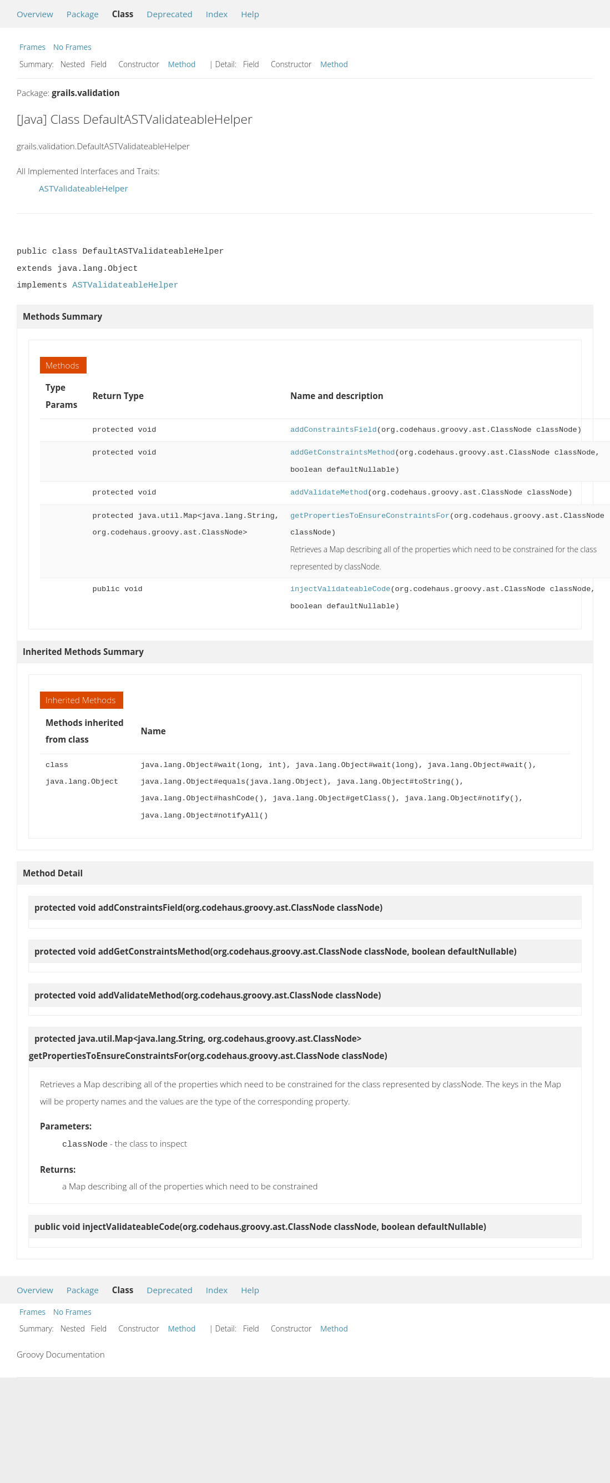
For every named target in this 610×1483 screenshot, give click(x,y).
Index (217, 13)
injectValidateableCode (340, 589)
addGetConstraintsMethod (342, 452)
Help (250, 13)
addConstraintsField (333, 430)
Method (182, 64)
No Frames (72, 47)
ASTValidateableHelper (83, 188)
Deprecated (170, 13)
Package (83, 13)
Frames (32, 47)
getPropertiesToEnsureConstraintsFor (370, 516)
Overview (35, 13)
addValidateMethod (328, 492)
